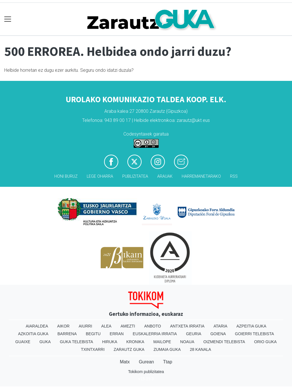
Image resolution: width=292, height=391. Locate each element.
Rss (234, 176)
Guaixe (22, 341)
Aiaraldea (37, 326)
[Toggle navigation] (8, 19)
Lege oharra (100, 176)
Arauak (165, 176)
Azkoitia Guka (33, 333)
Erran (117, 333)
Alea (106, 326)
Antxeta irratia (187, 326)
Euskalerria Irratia (155, 333)
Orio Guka (265, 341)
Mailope (162, 341)
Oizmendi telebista (224, 341)
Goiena (218, 333)
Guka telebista (76, 341)
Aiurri (85, 326)
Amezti (128, 326)
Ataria (220, 326)
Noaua (187, 341)
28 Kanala (200, 349)
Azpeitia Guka (251, 326)
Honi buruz (66, 176)
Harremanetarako (201, 176)
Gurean (146, 361)
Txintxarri (93, 349)
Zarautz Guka (129, 349)
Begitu (93, 333)
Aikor (63, 326)
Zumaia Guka (167, 349)
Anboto (152, 326)
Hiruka (109, 341)
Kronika (135, 341)
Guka (45, 341)
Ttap (167, 361)
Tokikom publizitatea (146, 371)
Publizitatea (135, 176)
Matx (125, 361)
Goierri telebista (254, 333)
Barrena (67, 333)
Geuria (193, 333)
